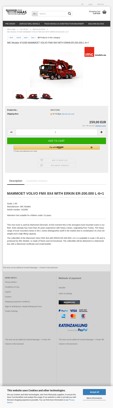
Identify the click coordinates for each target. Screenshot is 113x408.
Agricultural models (29, 24)
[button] (57, 150)
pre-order (10, 24)
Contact (8, 298)
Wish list (100, 4)
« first (11, 39)
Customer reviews (36, 182)
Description (15, 182)
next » (26, 39)
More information (94, 398)
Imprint (8, 293)
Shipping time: (13, 115)
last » (33, 39)
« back (18, 39)
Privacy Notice (11, 284)
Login (90, 4)
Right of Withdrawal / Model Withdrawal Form (23, 308)
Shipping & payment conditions (17, 303)
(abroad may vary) (68, 116)
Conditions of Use (12, 288)
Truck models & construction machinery (64, 24)
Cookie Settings (11, 312)
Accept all (94, 392)
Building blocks (96, 24)
